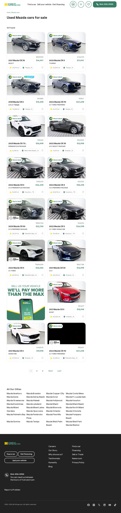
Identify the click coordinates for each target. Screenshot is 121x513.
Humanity (53, 462)
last (59, 371)
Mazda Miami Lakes (35, 407)
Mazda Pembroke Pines (34, 416)
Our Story (53, 450)
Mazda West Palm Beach (54, 423)
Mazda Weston (72, 425)
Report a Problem (12, 490)
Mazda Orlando (53, 411)
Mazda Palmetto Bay (16, 414)
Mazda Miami (52, 404)
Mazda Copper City (55, 393)
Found (11, 27)
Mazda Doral (52, 397)
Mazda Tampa (32, 421)
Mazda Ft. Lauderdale (76, 397)
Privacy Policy (78, 462)
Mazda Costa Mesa (75, 393)
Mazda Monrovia (53, 407)
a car (32, 4)
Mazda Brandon (33, 393)
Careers (52, 446)
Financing (76, 450)
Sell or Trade (78, 454)
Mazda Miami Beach (75, 404)
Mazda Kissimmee (15, 404)
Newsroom (77, 458)
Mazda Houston (73, 400)
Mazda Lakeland (33, 404)
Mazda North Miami (75, 407)
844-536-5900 (104, 4)
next (51, 371)
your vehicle (44, 4)
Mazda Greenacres (15, 400)
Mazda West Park (74, 421)
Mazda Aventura (14, 393)
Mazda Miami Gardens (13, 409)
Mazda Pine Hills (53, 414)
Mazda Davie (12, 397)
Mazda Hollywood (54, 400)
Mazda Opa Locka (34, 411)
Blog (51, 466)
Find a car (76, 446)
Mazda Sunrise (13, 421)
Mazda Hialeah (33, 400)
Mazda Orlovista (73, 411)
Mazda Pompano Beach (73, 416)
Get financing (58, 4)
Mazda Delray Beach (35, 397)
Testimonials (54, 458)
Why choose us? (56, 454)
